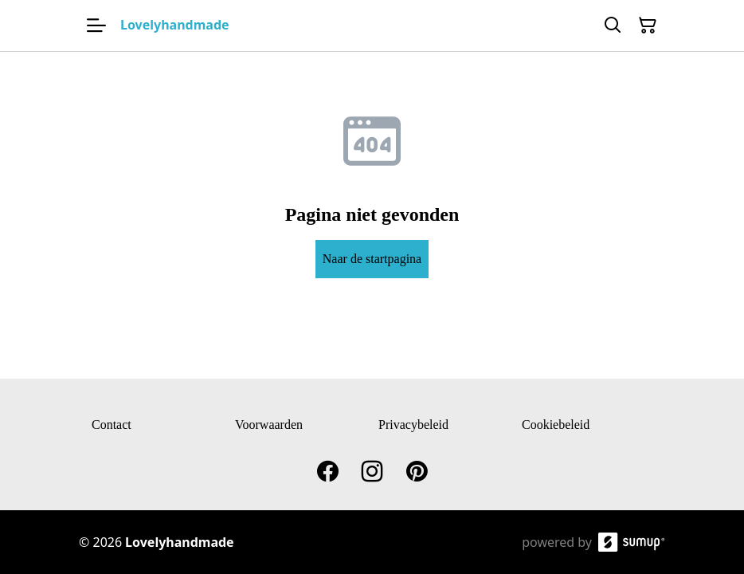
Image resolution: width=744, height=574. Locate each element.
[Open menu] (96, 25)
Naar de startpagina (372, 258)
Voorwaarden (269, 424)
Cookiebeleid (555, 424)
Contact (111, 424)
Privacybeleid (413, 424)
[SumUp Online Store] (631, 542)
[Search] (612, 25)
